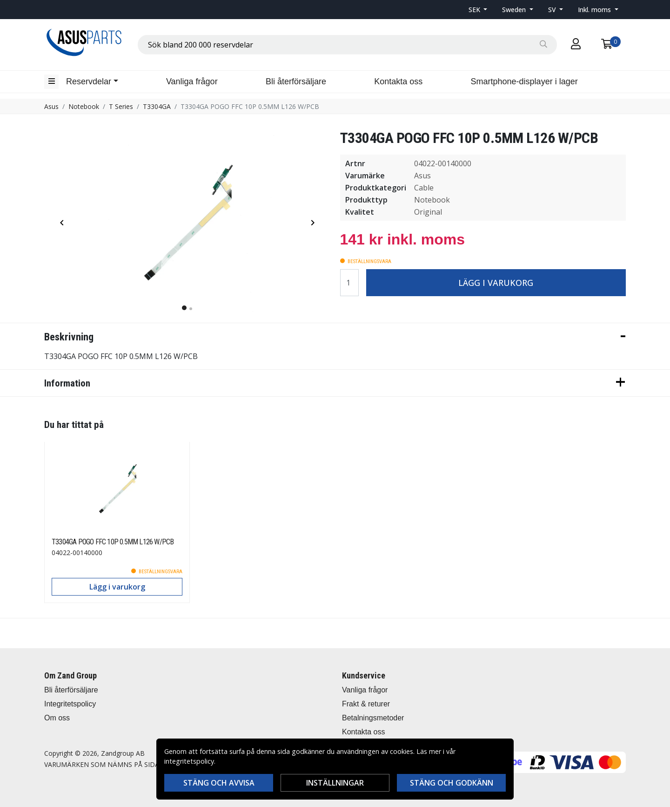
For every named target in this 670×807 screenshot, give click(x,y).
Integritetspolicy (70, 704)
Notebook (83, 106)
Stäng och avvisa (219, 783)
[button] (478, 9)
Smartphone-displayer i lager (524, 81)
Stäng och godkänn (451, 783)
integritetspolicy (189, 761)
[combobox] (347, 44)
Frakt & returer (366, 704)
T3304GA (157, 106)
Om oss (57, 718)
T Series (121, 106)
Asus (51, 106)
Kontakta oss (398, 81)
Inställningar (335, 783)
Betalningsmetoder (373, 718)
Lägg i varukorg (495, 282)
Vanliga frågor (192, 81)
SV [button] (553, 9)
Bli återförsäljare (296, 81)
